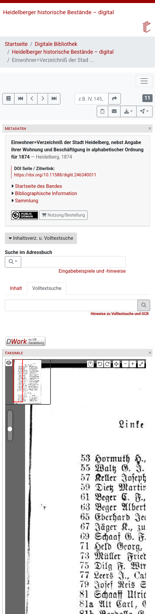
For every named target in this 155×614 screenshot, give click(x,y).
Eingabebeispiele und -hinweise (92, 271)
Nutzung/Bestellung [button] (63, 215)
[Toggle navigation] (144, 81)
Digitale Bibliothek (56, 44)
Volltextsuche (46, 288)
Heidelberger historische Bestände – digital (58, 12)
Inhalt (16, 288)
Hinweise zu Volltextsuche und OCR (120, 314)
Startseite (16, 44)
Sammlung (26, 201)
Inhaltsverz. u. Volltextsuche (41, 238)
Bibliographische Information (46, 193)
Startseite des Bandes (38, 186)
